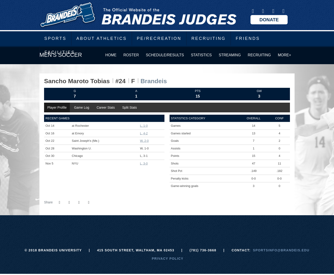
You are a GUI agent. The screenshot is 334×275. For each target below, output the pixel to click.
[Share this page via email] (79, 202)
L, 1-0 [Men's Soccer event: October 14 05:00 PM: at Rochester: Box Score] (144, 125)
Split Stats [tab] (129, 107)
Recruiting (208, 38)
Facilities (60, 52)
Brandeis (138, 15)
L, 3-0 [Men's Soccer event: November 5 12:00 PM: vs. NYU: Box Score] (144, 163)
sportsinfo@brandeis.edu (281, 250)
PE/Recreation (159, 38)
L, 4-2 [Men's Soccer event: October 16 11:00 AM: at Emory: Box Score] (144, 133)
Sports (55, 38)
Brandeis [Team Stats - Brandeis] (154, 81)
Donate (269, 19)
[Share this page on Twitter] (69, 202)
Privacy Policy (167, 258)
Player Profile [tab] (57, 107)
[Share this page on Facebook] (59, 202)
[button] (88, 202)
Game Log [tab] (81, 107)
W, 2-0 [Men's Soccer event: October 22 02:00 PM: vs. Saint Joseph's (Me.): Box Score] (144, 140)
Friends (248, 38)
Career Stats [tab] (105, 107)
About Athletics (101, 38)
